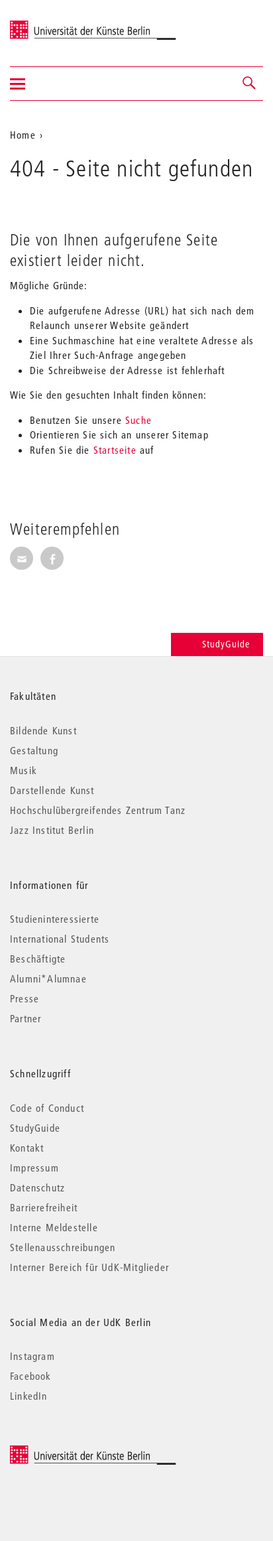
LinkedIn (29, 1395)
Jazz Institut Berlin (52, 830)
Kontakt (27, 1147)
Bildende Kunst (43, 730)
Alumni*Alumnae (48, 978)
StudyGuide (217, 644)
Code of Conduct (47, 1107)
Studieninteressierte (54, 918)
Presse (24, 998)
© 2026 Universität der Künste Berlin (79, 1452)
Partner (25, 1018)
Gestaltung (34, 750)
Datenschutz (37, 1187)
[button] (250, 83)
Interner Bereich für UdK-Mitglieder (89, 1267)
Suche (138, 420)
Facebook (31, 1375)
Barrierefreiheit (44, 1207)
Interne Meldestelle (54, 1227)
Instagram (32, 1356)
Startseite (114, 449)
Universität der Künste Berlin (62, 24)
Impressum (34, 1167)
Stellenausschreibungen (62, 1247)
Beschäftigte (38, 958)
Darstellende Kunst (52, 790)
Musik (23, 770)
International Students (59, 938)
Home (23, 134)
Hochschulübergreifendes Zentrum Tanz (98, 810)
